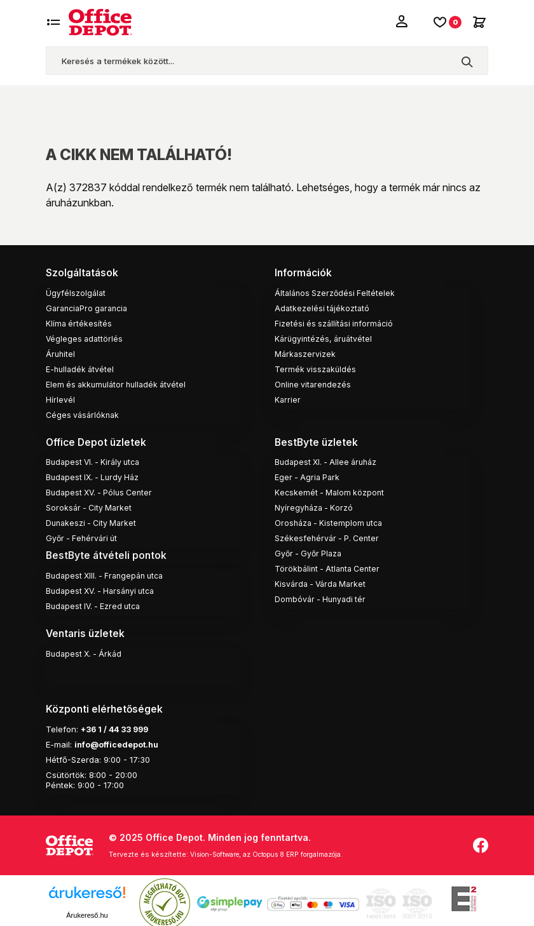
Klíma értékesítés (79, 322)
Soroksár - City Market (90, 505)
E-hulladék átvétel (81, 368)
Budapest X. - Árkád (86, 649)
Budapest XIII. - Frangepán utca (109, 572)
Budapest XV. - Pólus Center (102, 490)
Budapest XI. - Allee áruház (329, 460)
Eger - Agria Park (309, 475)
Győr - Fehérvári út (83, 536)
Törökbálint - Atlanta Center (330, 566)
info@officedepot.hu (117, 739)
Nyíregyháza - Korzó (315, 505)
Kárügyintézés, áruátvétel (325, 337)
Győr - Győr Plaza (310, 551)
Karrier (288, 398)
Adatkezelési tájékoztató (323, 307)
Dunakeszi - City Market (93, 521)
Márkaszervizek (306, 352)
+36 (90, 723)
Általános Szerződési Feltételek (336, 291)
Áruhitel (61, 352)
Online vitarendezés (314, 383)
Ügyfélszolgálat (76, 291)
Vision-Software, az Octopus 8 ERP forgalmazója (275, 848)
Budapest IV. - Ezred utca (96, 603)
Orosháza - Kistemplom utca (331, 521)
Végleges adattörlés (85, 337)
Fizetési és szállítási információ (336, 322)
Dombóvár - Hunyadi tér (322, 597)
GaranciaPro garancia (90, 307)
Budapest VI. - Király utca (96, 460)
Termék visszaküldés (316, 368)
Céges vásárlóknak (84, 413)
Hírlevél (60, 398)
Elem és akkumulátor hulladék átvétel (119, 383)
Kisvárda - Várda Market (323, 582)
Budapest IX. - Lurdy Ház (95, 475)
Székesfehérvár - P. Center (329, 536)
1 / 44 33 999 (127, 723)
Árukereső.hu (86, 909)
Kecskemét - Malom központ (331, 490)
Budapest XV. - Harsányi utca (104, 587)
